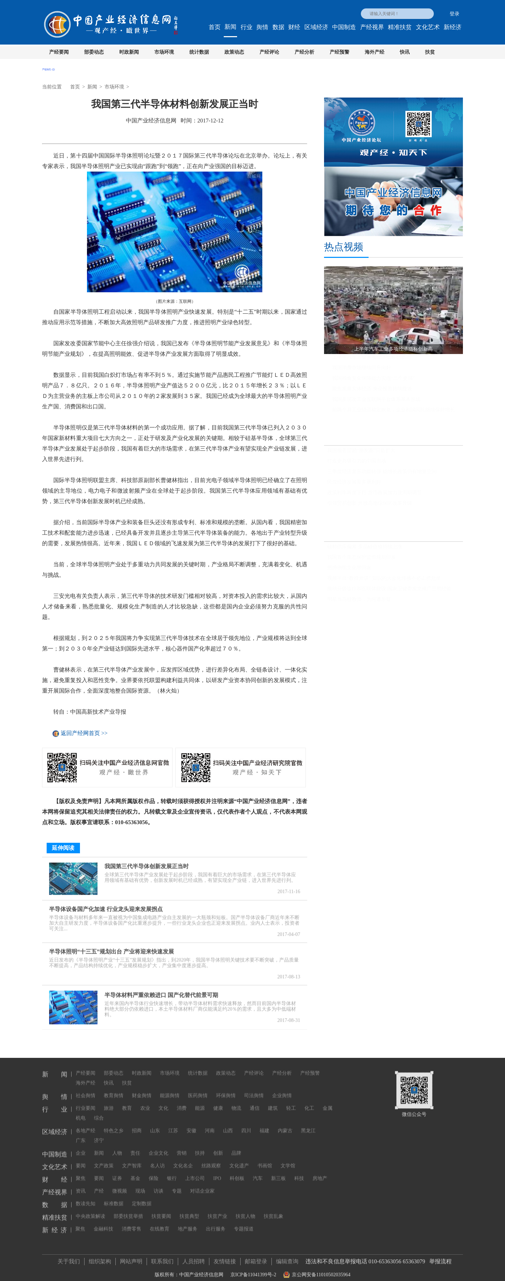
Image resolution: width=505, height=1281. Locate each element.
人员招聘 (193, 1258)
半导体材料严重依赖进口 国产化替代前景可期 (161, 992)
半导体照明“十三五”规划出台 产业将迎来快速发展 (111, 948)
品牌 (236, 1146)
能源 (200, 1101)
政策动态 (234, 52)
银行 (172, 1171)
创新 (218, 1146)
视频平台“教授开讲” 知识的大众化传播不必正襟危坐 (384, 581)
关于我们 (69, 1258)
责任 (135, 1146)
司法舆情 (254, 1089)
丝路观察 (211, 1159)
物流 (236, 1101)
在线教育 (159, 1222)
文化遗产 (239, 1159)
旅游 (109, 1101)
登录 (454, 13)
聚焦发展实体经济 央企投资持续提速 (372, 391)
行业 (246, 27)
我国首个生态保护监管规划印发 (361, 560)
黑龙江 (308, 1124)
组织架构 (100, 1258)
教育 (127, 1101)
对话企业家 (202, 1184)
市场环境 (164, 52)
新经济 (453, 27)
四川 (246, 1124)
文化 (163, 1101)
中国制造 (344, 27)
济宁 (99, 1133)
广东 (81, 1133)
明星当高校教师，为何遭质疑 (359, 602)
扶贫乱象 (273, 1209)
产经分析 (304, 52)
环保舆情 (226, 1089)
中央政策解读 (90, 1209)
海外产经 (374, 52)
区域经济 (316, 27)
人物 (117, 1146)
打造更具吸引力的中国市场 (356, 464)
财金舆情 (142, 1089)
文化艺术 (428, 27)
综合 (99, 1111)
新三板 (278, 1171)
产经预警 (339, 52)
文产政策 (104, 1159)
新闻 (230, 27)
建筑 (273, 1101)
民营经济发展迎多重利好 (354, 485)
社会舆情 (85, 1089)
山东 (155, 1124)
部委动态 (94, 52)
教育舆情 (113, 1089)
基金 (135, 1171)
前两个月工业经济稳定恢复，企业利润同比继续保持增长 (393, 412)
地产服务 (187, 1222)
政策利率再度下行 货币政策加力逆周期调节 (374, 495)
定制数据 (142, 1197)
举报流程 (440, 1258)
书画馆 (264, 1159)
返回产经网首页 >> (84, 733)
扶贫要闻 (161, 1209)
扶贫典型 (189, 1209)
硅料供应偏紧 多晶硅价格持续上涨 (364, 549)
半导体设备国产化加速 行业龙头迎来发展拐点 (106, 906)
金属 (327, 1101)
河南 (210, 1124)
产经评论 (269, 52)
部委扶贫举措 (128, 1209)
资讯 (81, 1184)
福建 (264, 1124)
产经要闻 (59, 52)
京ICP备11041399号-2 (253, 1271)
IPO (217, 1171)
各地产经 (85, 1124)
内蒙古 (285, 1124)
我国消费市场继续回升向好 (361, 370)
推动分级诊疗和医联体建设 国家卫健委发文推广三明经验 (389, 591)
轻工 (291, 1101)
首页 (215, 27)
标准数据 (113, 1197)
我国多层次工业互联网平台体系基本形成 (376, 402)
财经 (294, 27)
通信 (255, 1101)
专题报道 (244, 1222)
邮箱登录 (256, 1258)
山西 (228, 1124)
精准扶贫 (400, 27)
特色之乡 (113, 1124)
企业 (81, 1146)
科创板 (237, 1171)
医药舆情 (198, 1089)
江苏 (173, 1124)
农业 (145, 1101)
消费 (182, 1101)
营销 (182, 1146)
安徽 (191, 1124)
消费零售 (131, 1222)
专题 (177, 1184)
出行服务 (215, 1222)
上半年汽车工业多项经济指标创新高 (371, 360)
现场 (140, 1184)
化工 (309, 1101)
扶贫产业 (217, 1209)
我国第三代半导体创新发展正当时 (147, 863)
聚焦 (81, 1171)
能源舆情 (170, 1089)
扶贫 (430, 52)
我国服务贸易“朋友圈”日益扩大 (361, 453)
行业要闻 (85, 1101)
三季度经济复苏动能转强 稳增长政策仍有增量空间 (382, 474)
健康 (218, 1101)
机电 (81, 1111)
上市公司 (195, 1171)
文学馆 (288, 1159)
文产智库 (132, 1159)
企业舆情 (282, 1089)
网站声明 (131, 1258)
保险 (154, 1171)
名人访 (157, 1159)
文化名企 (183, 1159)
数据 (278, 27)
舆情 (262, 27)
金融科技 (103, 1222)
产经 (99, 1184)
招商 (137, 1124)
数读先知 (85, 1197)
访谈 (158, 1184)
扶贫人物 (245, 1209)
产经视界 (372, 27)
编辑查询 (287, 1258)
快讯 (405, 52)
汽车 (258, 1171)
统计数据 (199, 52)
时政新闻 (129, 52)
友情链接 (225, 1258)
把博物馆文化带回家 (349, 570)
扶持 (200, 1146)
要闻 (81, 1159)
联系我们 (162, 1258)
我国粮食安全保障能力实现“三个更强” (373, 381)
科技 (299, 1171)
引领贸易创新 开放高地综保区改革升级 (369, 506)
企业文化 (158, 1146)
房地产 (319, 1171)
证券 (117, 1171)
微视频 (119, 1184)
